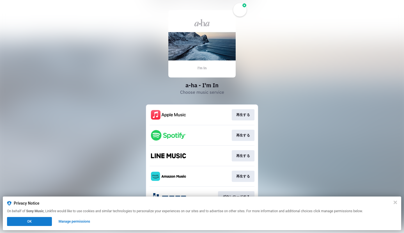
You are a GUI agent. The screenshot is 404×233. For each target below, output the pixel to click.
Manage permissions (74, 221)
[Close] (395, 202)
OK (29, 221)
